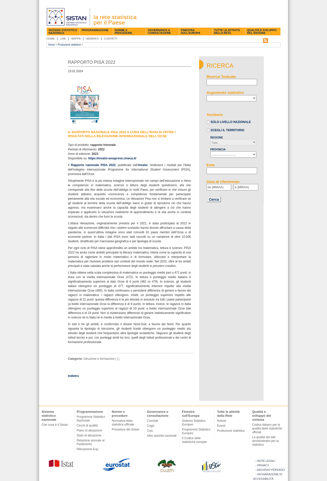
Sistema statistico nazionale (63, 31)
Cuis (150, 430)
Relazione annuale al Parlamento (91, 442)
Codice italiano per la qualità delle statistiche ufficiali (267, 428)
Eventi (221, 425)
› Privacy (262, 465)
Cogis (151, 425)
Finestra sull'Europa (190, 31)
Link (63, 38)
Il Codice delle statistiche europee (194, 440)
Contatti (110, 38)
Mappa (76, 38)
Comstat (152, 420)
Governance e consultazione (159, 31)
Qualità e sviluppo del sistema (261, 31)
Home (51, 38)
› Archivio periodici (270, 469)
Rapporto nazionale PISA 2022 (93, 165)
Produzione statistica (69, 44)
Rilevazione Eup (87, 449)
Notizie (221, 420)
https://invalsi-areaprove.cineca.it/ (112, 158)
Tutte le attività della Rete (227, 31)
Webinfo (92, 38)
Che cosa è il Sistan (55, 424)
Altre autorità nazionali (161, 435)
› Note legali (265, 460)
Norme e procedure (123, 31)
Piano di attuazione (89, 430)
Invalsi (142, 165)
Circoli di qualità (87, 425)
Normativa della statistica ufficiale (123, 422)
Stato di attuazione (89, 435)
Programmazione (95, 30)
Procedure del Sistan (125, 429)
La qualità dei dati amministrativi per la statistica (265, 440)
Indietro (73, 376)
